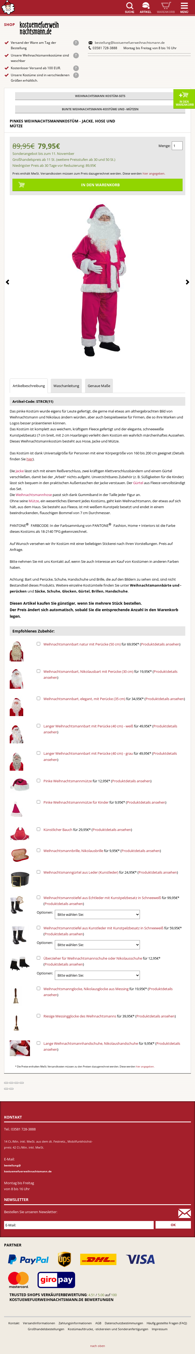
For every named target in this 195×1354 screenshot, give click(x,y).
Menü (184, 12)
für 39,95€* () (109, 1016)
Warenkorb (166, 12)
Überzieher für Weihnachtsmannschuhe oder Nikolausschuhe (92, 958)
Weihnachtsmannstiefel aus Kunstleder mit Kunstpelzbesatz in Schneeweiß (103, 928)
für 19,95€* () (110, 674)
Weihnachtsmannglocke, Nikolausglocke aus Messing (86, 988)
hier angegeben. (154, 173)
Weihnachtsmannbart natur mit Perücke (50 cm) (82, 644)
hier (29, 459)
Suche (130, 12)
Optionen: (45, 912)
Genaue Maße (99, 385)
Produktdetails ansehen (160, 644)
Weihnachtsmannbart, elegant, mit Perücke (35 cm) (84, 698)
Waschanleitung (66, 385)
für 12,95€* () (97, 781)
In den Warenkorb (185, 103)
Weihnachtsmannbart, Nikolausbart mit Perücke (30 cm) (88, 671)
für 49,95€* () (110, 729)
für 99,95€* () (111, 900)
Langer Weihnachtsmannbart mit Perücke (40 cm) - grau (88, 753)
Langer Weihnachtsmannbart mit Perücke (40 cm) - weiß (88, 726)
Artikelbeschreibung (29, 385)
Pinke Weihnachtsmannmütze (67, 781)
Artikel (146, 12)
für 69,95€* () (111, 644)
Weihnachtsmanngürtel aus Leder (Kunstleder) (80, 872)
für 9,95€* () (104, 802)
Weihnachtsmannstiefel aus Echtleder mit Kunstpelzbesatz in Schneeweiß (102, 897)
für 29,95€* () (87, 829)
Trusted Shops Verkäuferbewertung (48, 1294)
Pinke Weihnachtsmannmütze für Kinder (76, 802)
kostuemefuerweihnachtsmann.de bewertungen (61, 1299)
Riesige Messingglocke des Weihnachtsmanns (79, 1016)
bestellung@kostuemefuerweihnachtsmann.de (130, 42)
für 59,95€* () (112, 931)
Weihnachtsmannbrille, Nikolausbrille (73, 850)
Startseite (8, 7)
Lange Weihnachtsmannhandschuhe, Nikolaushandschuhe (90, 1043)
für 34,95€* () (114, 698)
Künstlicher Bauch (57, 829)
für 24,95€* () (110, 872)
